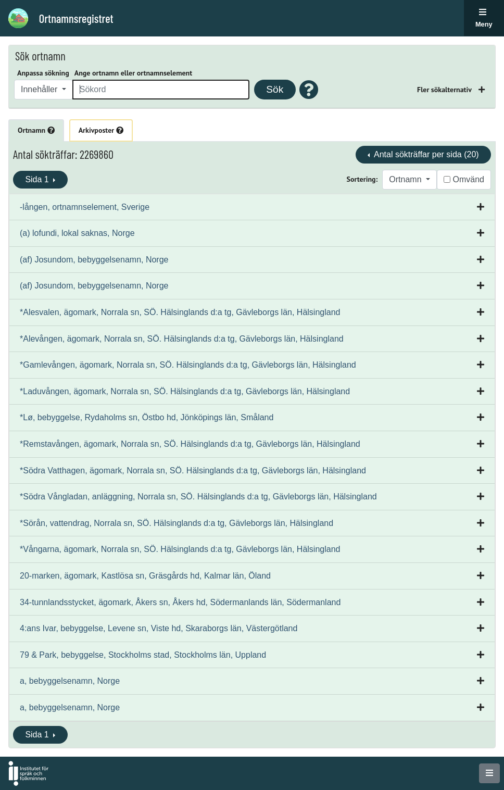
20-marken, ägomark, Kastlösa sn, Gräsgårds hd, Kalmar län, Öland (145, 575)
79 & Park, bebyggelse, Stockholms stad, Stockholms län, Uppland (143, 654)
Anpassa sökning (43, 73)
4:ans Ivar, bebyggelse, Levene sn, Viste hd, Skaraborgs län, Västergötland (158, 628)
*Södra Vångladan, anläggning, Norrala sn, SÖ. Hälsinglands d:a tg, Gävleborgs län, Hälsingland (198, 496)
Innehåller (40, 89)
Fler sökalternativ (445, 89)
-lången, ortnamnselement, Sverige (84, 207)
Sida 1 (38, 179)
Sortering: (362, 179)
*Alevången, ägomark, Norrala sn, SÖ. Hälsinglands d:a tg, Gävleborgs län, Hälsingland (182, 338)
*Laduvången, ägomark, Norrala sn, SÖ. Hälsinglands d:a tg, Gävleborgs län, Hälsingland (185, 391)
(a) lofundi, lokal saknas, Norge (77, 233)
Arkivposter (101, 130)
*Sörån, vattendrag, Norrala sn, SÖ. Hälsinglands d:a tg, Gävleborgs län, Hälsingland (176, 523)
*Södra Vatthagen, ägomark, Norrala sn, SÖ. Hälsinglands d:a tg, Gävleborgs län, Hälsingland (193, 470)
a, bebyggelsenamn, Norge (70, 680)
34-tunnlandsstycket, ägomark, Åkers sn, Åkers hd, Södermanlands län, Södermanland (180, 602)
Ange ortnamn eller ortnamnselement (133, 73)
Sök (274, 89)
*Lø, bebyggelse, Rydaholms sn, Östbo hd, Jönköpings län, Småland (146, 417)
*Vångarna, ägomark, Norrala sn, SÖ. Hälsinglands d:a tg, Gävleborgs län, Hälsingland (180, 549)
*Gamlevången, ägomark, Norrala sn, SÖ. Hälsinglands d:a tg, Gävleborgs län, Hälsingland (188, 364)
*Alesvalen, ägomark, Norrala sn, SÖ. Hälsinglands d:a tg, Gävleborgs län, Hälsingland (180, 312)
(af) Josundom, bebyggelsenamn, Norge (94, 259)
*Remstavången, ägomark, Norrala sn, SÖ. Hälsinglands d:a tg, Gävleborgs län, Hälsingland (190, 444)
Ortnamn (36, 130)
